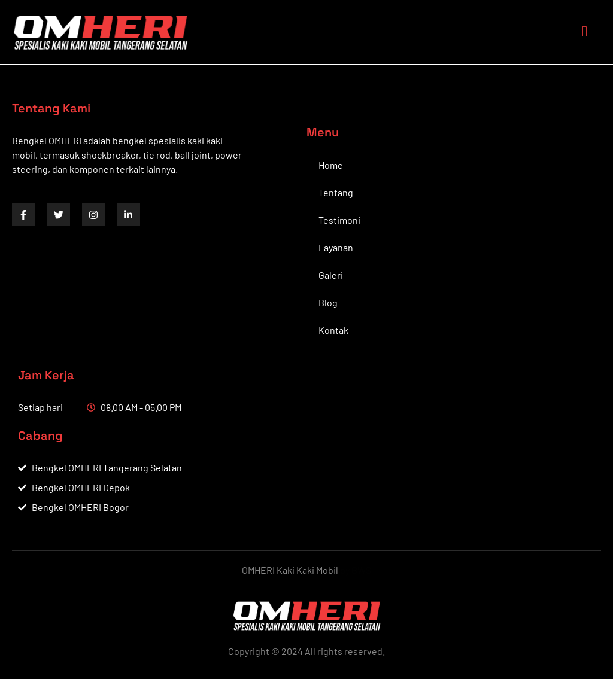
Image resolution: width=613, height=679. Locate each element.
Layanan (335, 247)
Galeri (330, 275)
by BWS (355, 570)
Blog (328, 302)
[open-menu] (582, 32)
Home (330, 164)
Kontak (333, 330)
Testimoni (339, 220)
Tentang (335, 192)
